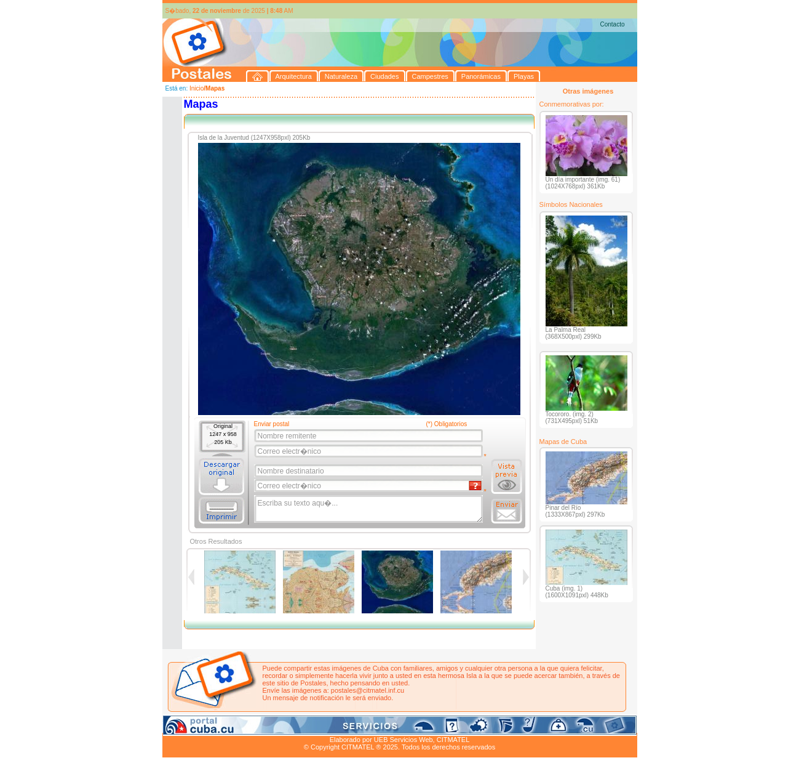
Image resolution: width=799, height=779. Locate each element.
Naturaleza (241, 725)
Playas (394, 725)
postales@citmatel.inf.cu (367, 690)
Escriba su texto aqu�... (369, 509)
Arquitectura (201, 725)
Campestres (316, 725)
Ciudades (277, 725)
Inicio (196, 88)
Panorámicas (359, 725)
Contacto (612, 24)
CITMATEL (453, 739)
